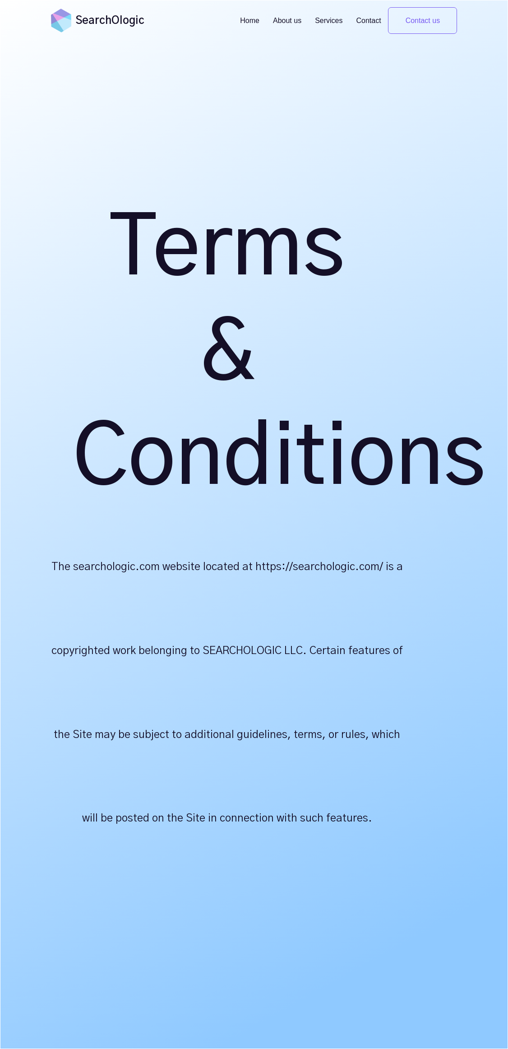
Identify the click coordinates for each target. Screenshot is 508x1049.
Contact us (423, 20)
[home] (61, 20)
